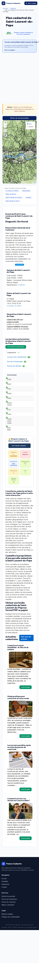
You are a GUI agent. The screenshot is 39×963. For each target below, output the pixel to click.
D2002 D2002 (9, 414)
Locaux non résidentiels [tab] (18, 357)
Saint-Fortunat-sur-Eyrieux (14, 197)
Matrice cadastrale (8, 919)
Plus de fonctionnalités (19, 118)
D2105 (9, 380)
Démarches (5, 898)
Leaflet (34, 182)
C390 (9, 394)
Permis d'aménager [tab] (16, 361)
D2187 (9, 387)
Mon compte (31, 3)
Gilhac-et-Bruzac (11, 194)
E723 (9, 421)
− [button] (5, 126)
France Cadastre (11, 3)
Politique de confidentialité (11, 931)
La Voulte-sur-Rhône (12, 191)
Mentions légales (7, 928)
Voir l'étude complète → (19, 460)
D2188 (9, 401)
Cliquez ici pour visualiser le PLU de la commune (23, 33)
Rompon (28, 197)
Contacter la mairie (14, 306)
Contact (4, 901)
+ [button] (5, 123)
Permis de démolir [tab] (16, 366)
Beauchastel (26, 191)
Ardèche (13, 8)
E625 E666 (9, 443)
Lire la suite (19, 264)
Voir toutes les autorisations (15, 347)
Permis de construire (9, 916)
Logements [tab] (13, 352)
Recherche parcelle (8, 910)
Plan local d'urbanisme (9, 913)
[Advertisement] (19, 74)
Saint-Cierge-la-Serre (12, 201)
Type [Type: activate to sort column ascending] (21, 375)
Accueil (5, 8)
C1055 (9, 427)
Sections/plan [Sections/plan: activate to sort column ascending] (12, 375)
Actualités (5, 896)
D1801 (9, 407)
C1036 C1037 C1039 (9, 435)
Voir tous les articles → (26, 652)
